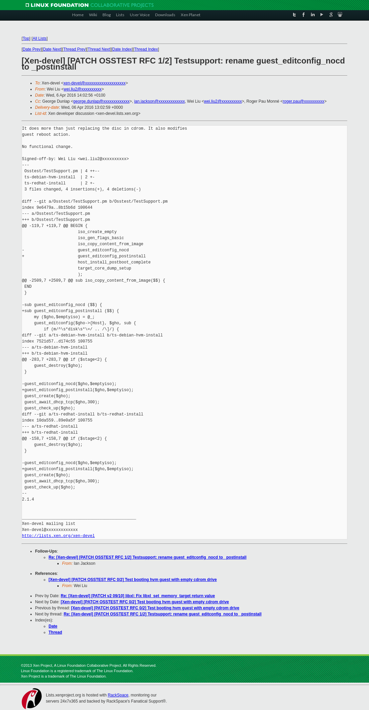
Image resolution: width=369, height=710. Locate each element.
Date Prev (31, 49)
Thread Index (146, 49)
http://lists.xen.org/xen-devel (58, 536)
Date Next (52, 49)
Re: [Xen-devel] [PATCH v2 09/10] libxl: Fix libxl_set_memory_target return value (138, 595)
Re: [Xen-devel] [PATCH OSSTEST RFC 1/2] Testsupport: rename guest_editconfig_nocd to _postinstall (148, 557)
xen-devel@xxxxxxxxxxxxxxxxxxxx (94, 83)
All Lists (40, 38)
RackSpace (118, 695)
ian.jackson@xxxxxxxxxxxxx (159, 101)
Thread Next (99, 49)
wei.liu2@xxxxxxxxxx (83, 89)
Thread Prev (74, 49)
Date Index (122, 49)
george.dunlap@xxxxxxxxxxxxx (101, 101)
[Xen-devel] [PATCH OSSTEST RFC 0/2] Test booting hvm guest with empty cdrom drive (133, 579)
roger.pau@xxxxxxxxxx (303, 101)
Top (26, 38)
